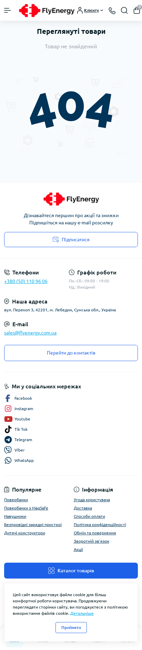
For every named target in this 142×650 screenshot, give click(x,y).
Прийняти (71, 627)
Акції (78, 549)
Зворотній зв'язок (91, 541)
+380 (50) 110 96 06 (26, 281)
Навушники (15, 516)
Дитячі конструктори (24, 533)
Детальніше (82, 613)
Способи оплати (89, 516)
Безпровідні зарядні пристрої (33, 524)
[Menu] (7, 10)
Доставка (83, 508)
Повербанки (16, 499)
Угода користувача (92, 499)
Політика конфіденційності (100, 524)
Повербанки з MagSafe (26, 508)
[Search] (124, 10)
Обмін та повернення (95, 533)
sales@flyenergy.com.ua (30, 333)
